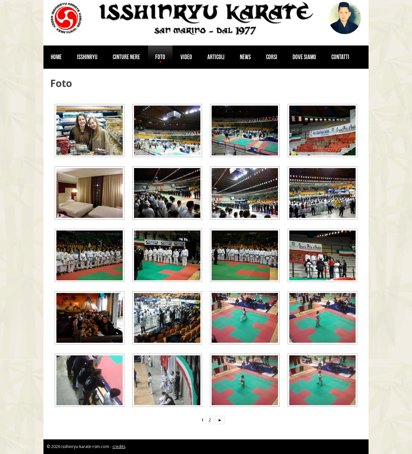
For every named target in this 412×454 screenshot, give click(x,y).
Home (56, 56)
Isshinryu (87, 56)
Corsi (271, 56)
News (245, 56)
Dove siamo (304, 56)
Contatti (340, 56)
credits (118, 446)
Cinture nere (126, 56)
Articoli (216, 56)
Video (186, 56)
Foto (160, 56)
